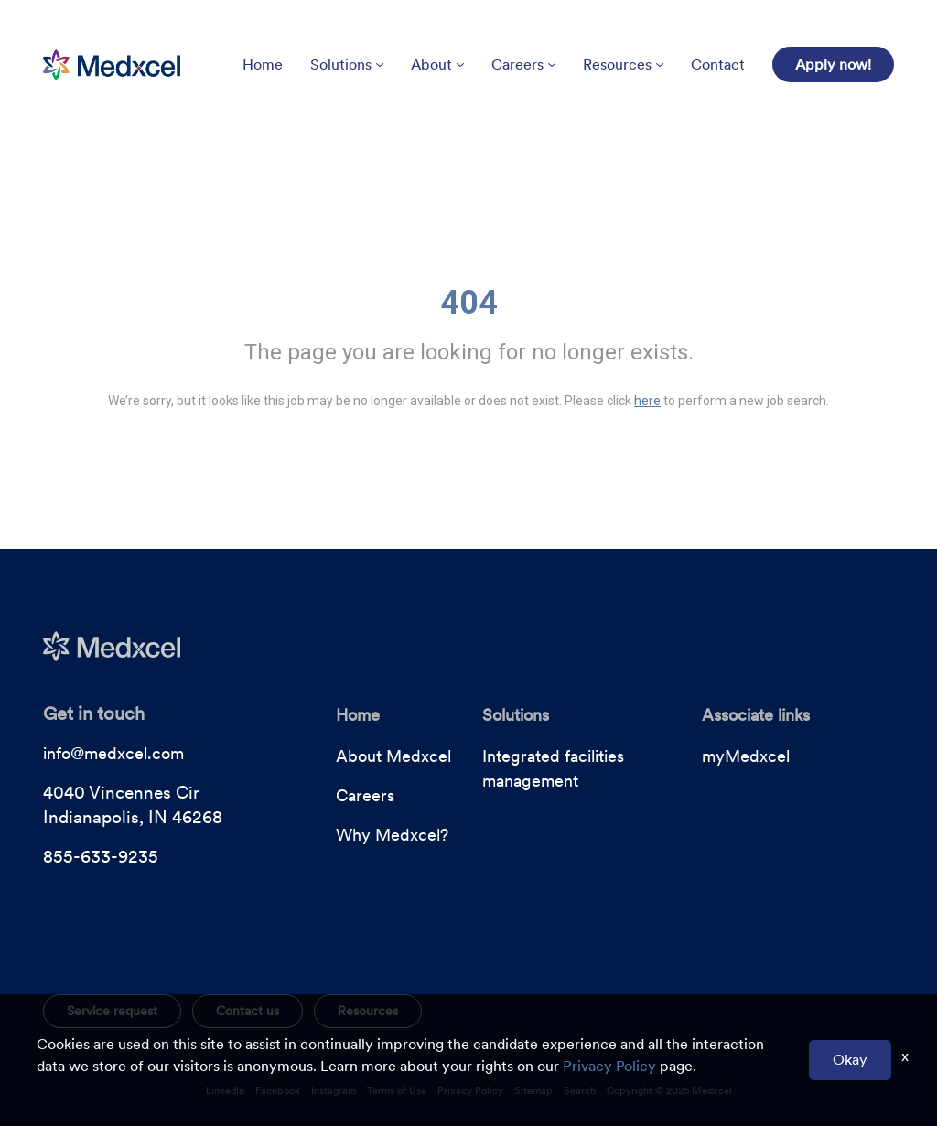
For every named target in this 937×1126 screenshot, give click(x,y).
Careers (523, 64)
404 (469, 303)
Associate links (756, 714)
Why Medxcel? (392, 834)
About (437, 64)
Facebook (277, 1090)
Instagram (333, 1090)
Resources (623, 64)
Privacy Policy (470, 1090)
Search (580, 1090)
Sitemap (533, 1090)
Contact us (247, 1011)
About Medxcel (393, 756)
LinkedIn (225, 1090)
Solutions (346, 64)
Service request (112, 1011)
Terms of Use (396, 1090)
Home (262, 64)
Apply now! (833, 64)
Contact (718, 64)
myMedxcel (746, 756)
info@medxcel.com (113, 753)
